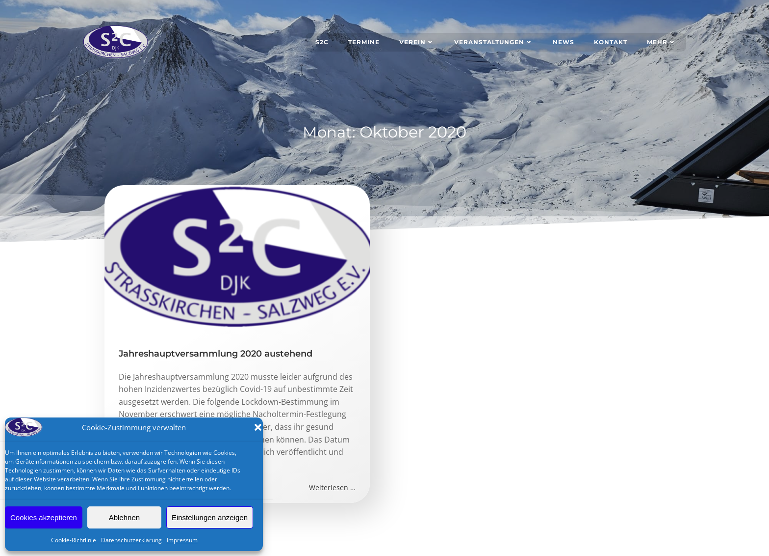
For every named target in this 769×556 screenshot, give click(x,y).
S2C (322, 41)
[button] (258, 427)
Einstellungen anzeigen (210, 517)
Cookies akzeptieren (43, 517)
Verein (417, 41)
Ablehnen (124, 517)
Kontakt (611, 41)
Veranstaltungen (494, 41)
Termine (364, 41)
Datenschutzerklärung (131, 540)
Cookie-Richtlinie (73, 540)
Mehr (662, 41)
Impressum (182, 540)
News (564, 41)
